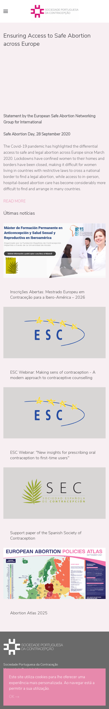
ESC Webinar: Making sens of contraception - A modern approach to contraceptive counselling (52, 375)
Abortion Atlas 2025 (28, 613)
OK (11, 696)
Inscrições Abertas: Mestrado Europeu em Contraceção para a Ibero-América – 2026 (47, 294)
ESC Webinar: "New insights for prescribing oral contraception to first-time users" (52, 455)
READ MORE (14, 201)
